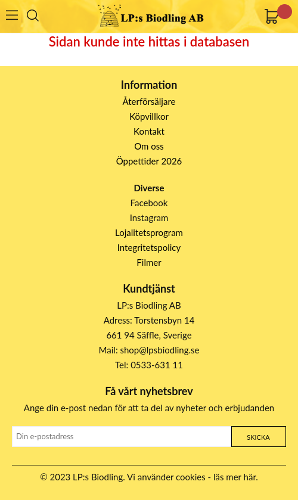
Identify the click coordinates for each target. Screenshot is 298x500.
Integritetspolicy (149, 247)
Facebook (149, 202)
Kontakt (149, 131)
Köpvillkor (149, 116)
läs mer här (234, 476)
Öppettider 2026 (149, 161)
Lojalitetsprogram (149, 232)
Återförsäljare (149, 101)
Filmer (148, 262)
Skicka (258, 437)
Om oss (149, 146)
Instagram (149, 217)
